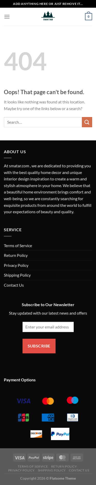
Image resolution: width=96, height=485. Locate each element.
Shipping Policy (17, 275)
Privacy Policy (16, 265)
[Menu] (7, 16)
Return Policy (16, 255)
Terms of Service (18, 245)
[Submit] (87, 122)
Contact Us (14, 285)
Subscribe (39, 346)
